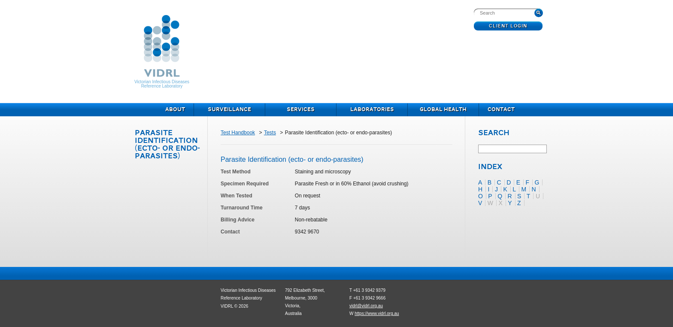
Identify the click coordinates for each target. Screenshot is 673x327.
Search (493, 133)
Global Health (443, 110)
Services (301, 110)
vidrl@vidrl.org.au (366, 305)
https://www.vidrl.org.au (377, 313)
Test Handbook (238, 133)
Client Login (508, 26)
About (175, 110)
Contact (501, 110)
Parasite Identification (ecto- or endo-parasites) (167, 144)
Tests (270, 133)
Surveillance (229, 110)
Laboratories (372, 110)
